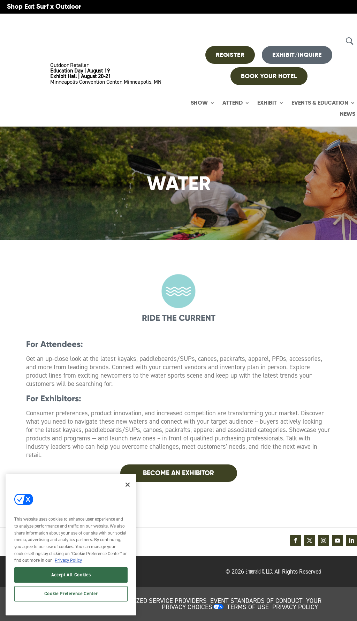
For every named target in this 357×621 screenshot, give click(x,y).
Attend (232, 103)
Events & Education (319, 103)
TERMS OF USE (248, 607)
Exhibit (267, 103)
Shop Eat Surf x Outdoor (44, 6)
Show (199, 103)
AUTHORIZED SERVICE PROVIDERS (159, 601)
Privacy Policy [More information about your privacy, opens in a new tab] (68, 560)
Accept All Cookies (71, 575)
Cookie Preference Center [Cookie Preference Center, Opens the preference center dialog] (71, 594)
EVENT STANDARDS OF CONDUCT (256, 601)
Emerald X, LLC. (259, 571)
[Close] (127, 484)
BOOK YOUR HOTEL (269, 76)
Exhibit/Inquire (297, 55)
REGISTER (230, 55)
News (347, 114)
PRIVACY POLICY (295, 607)
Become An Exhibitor (178, 473)
